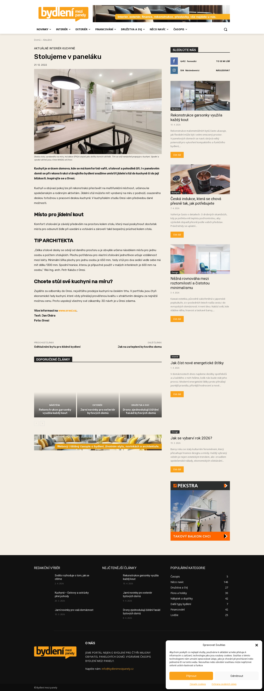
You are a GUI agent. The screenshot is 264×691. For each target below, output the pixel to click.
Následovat (223, 70)
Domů (37, 39)
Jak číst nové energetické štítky (197, 363)
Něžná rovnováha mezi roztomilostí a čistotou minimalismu (190, 283)
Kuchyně (68, 48)
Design (175, 272)
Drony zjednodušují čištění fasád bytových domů (141, 411)
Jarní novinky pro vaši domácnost (74, 609)
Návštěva (54, 405)
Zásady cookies (198, 684)
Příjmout (191, 676)
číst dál (177, 154)
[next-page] (42, 423)
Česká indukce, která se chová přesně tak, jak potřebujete (195, 201)
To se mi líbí (223, 61)
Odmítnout (236, 676)
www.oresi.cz (67, 310)
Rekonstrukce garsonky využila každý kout (55, 411)
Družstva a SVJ (140, 405)
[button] (256, 645)
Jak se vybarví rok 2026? (191, 438)
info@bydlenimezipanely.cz (117, 668)
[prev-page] (36, 423)
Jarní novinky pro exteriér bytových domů (97, 411)
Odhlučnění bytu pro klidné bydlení (57, 346)
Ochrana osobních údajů (224, 684)
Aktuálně (47, 39)
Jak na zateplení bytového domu (140, 346)
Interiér (55, 48)
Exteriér (97, 405)
